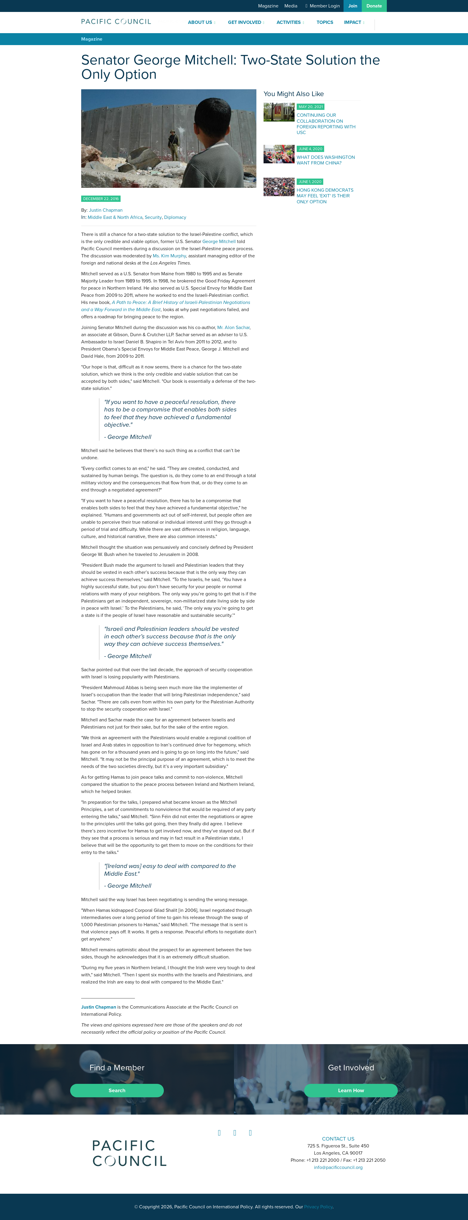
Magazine (268, 6)
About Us (200, 22)
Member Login (325, 6)
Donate (374, 6)
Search (117, 1090)
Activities (289, 22)
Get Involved (244, 22)
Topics (325, 22)
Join (352, 6)
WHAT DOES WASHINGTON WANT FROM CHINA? (326, 159)
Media (290, 6)
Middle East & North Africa (115, 217)
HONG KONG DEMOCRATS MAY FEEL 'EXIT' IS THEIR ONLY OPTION (325, 195)
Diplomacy (175, 217)
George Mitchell (219, 242)
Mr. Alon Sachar (233, 328)
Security (153, 217)
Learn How (351, 1090)
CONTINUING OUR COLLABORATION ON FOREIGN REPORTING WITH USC (326, 123)
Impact (352, 22)
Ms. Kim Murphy (169, 256)
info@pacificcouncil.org (338, 1167)
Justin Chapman (106, 210)
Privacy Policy (318, 1207)
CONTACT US (338, 1139)
